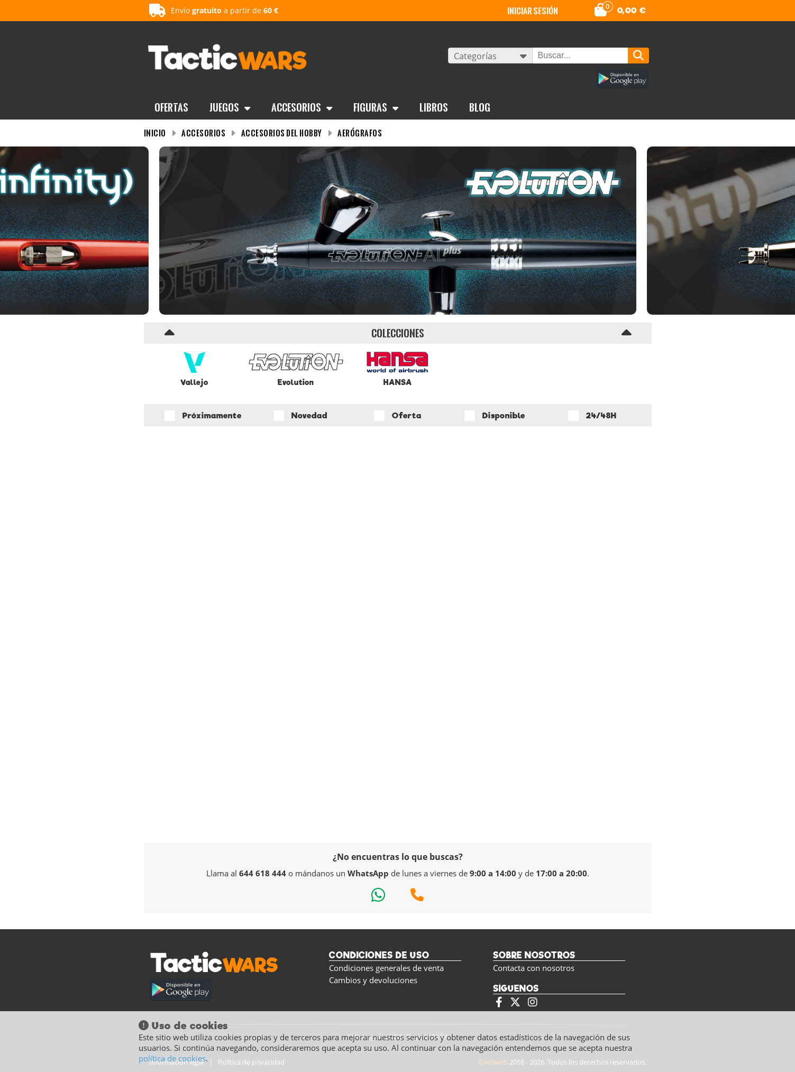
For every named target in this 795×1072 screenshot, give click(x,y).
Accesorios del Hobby (281, 133)
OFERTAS (171, 107)
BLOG (479, 107)
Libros (433, 107)
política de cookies (172, 1058)
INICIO (155, 133)
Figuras (375, 107)
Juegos (229, 107)
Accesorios (301, 107)
